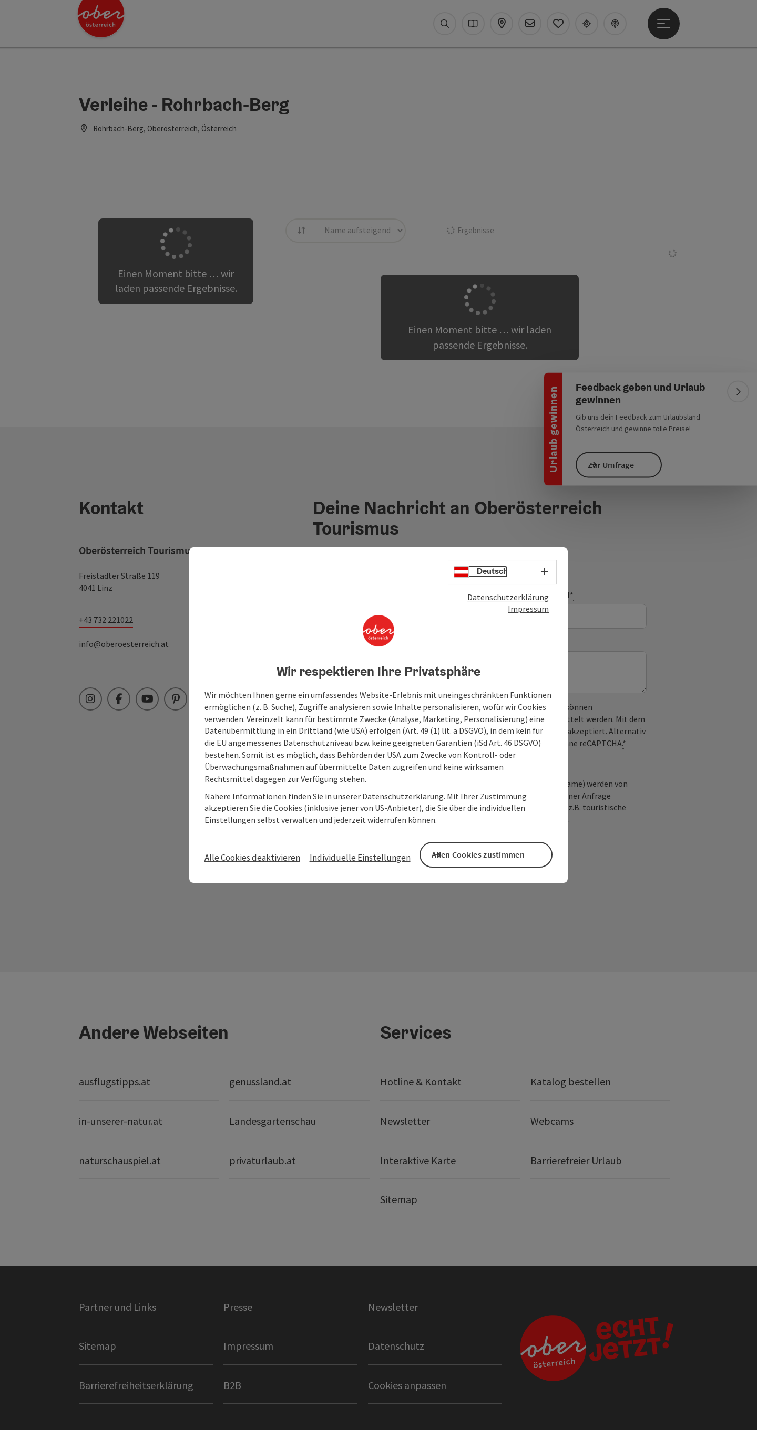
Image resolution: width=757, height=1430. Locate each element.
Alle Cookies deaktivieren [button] (252, 857)
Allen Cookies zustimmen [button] (493, 853)
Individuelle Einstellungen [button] (360, 857)
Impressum (528, 613)
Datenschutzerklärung (508, 601)
